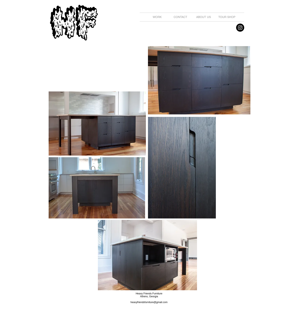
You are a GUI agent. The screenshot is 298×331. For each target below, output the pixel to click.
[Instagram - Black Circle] (240, 28)
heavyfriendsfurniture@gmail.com (149, 302)
